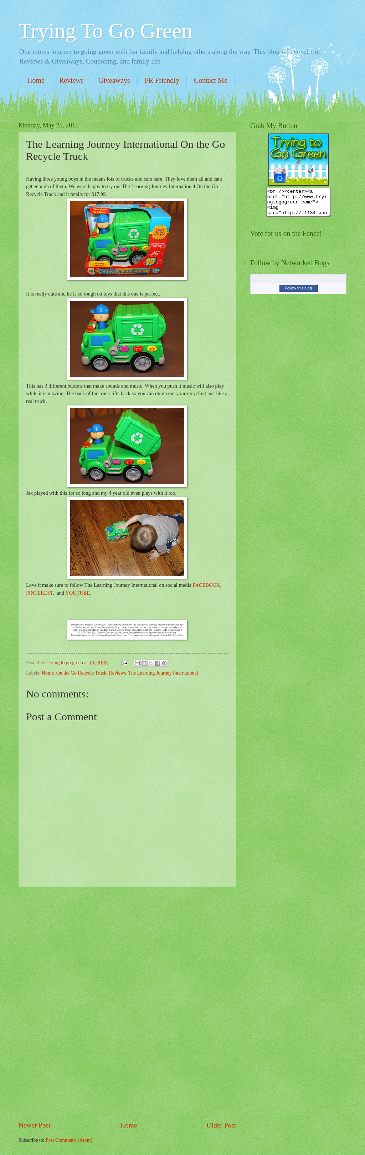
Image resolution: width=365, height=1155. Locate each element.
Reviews (71, 80)
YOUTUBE (77, 593)
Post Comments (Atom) (69, 1140)
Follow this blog (298, 293)
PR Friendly (162, 80)
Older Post (221, 1125)
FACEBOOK (206, 585)
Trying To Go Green (105, 30)
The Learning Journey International (163, 673)
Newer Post (35, 1125)
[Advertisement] (127, 1003)
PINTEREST (39, 593)
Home (36, 80)
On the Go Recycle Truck (81, 673)
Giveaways (114, 80)
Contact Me (210, 80)
